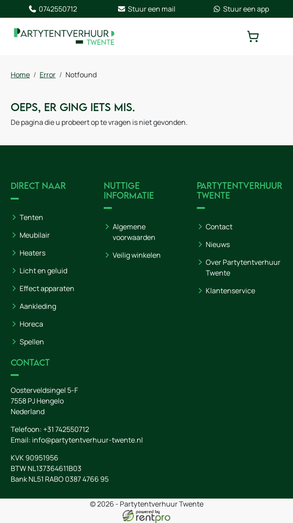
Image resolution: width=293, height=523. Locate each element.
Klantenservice (230, 290)
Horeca (31, 324)
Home (20, 75)
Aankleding (38, 306)
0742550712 (52, 9)
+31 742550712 (66, 429)
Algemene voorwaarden (134, 232)
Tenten (31, 217)
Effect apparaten (47, 288)
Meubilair (35, 235)
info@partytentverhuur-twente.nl (87, 440)
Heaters (32, 253)
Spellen (32, 342)
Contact (219, 227)
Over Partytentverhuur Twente (243, 267)
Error (48, 75)
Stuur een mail (146, 9)
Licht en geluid (43, 270)
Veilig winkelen (137, 255)
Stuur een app (240, 9)
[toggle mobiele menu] (276, 36)
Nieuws (218, 244)
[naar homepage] (64, 36)
